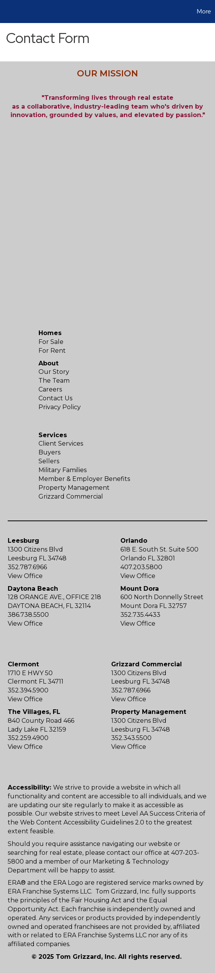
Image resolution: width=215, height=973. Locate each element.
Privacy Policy (59, 407)
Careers (50, 389)
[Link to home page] (7, 11)
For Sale (50, 341)
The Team (54, 380)
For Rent (52, 350)
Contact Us (55, 398)
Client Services (60, 443)
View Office (25, 576)
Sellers (48, 461)
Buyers (49, 452)
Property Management (74, 487)
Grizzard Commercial (70, 496)
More (204, 11)
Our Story (53, 371)
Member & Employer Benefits (84, 478)
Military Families (62, 470)
